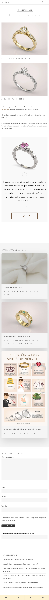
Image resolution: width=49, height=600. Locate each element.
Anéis (6, 429)
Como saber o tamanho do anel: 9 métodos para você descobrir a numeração (24, 570)
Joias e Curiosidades (25, 10)
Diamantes (23, 429)
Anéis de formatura (10, 336)
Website (4, 506)
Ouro (20, 287)
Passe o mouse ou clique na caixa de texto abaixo (17, 534)
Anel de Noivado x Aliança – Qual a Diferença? (18, 560)
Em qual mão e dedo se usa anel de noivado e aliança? (20, 564)
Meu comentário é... (7, 457)
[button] (46, 2)
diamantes (5, 110)
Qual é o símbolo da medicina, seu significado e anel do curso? (23, 587)
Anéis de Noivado (14, 429)
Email (3, 497)
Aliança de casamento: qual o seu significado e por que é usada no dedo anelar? (24, 577)
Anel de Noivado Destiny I (13, 99)
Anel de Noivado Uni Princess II (16, 58)
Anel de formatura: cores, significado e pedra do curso (20, 583)
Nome (3, 487)
